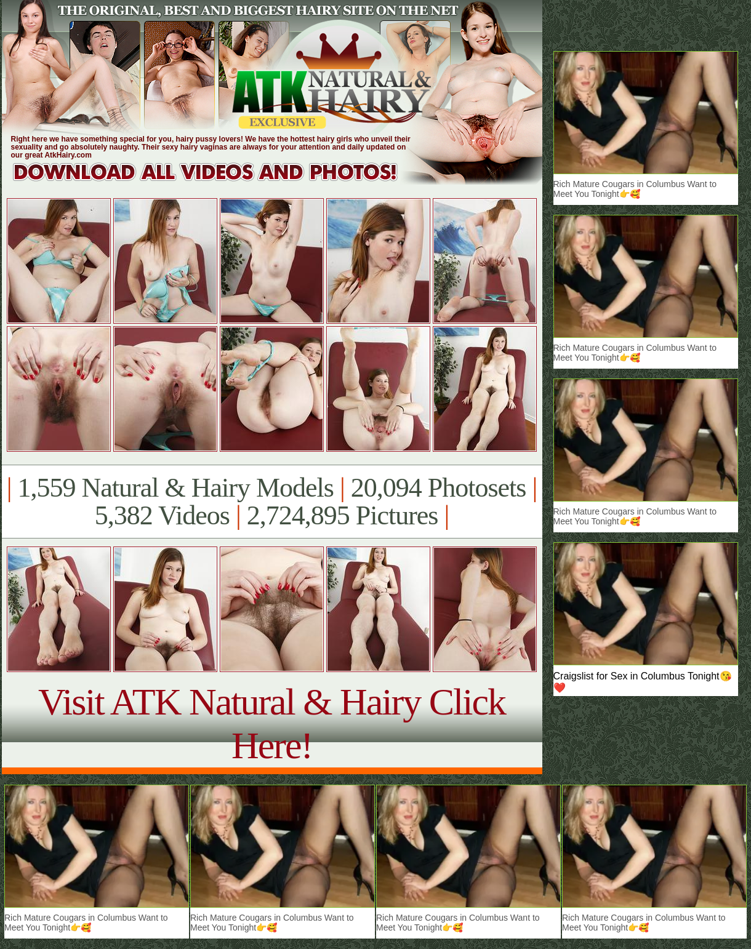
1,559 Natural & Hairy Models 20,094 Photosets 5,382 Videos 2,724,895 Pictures (272, 501)
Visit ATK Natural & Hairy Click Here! (271, 723)
